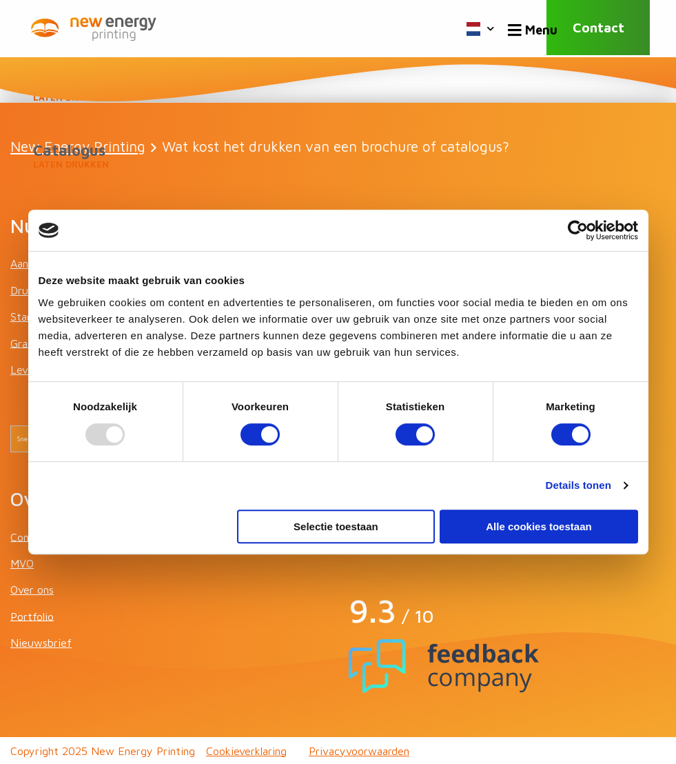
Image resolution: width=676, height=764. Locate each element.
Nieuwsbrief (41, 642)
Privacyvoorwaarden (359, 751)
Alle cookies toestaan (538, 526)
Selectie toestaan (336, 526)
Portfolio (32, 616)
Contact (600, 29)
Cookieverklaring (246, 751)
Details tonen (578, 485)
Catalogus (338, 156)
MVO (22, 563)
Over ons (32, 589)
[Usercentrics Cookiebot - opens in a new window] (578, 230)
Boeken (338, 89)
